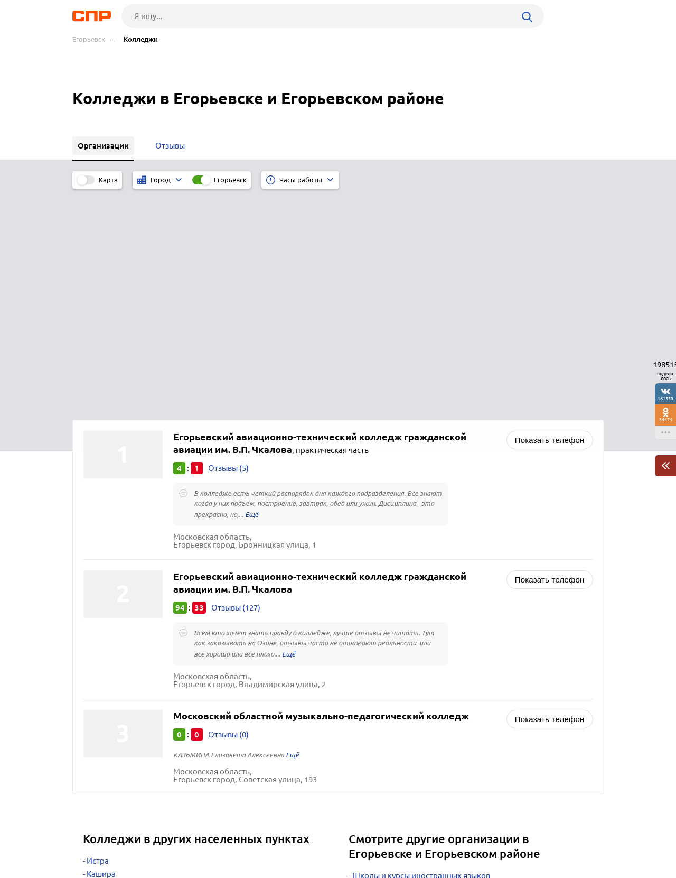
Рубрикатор (91, 839)
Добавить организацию (556, 838)
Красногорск (110, 665)
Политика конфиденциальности (214, 869)
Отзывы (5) (228, 246)
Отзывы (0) (228, 512)
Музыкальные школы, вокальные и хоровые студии (448, 680)
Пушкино (103, 678)
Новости (157, 839)
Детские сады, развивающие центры (420, 667)
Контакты (309, 839)
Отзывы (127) (235, 385)
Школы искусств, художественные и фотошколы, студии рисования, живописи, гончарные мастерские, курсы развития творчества (465, 701)
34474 (665, 419)
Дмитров (103, 692)
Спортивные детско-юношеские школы (425, 722)
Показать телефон (550, 218)
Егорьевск (88, 39)
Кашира (101, 652)
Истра (98, 639)
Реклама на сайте (232, 839)
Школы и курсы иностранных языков (421, 654)
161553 (665, 398)
